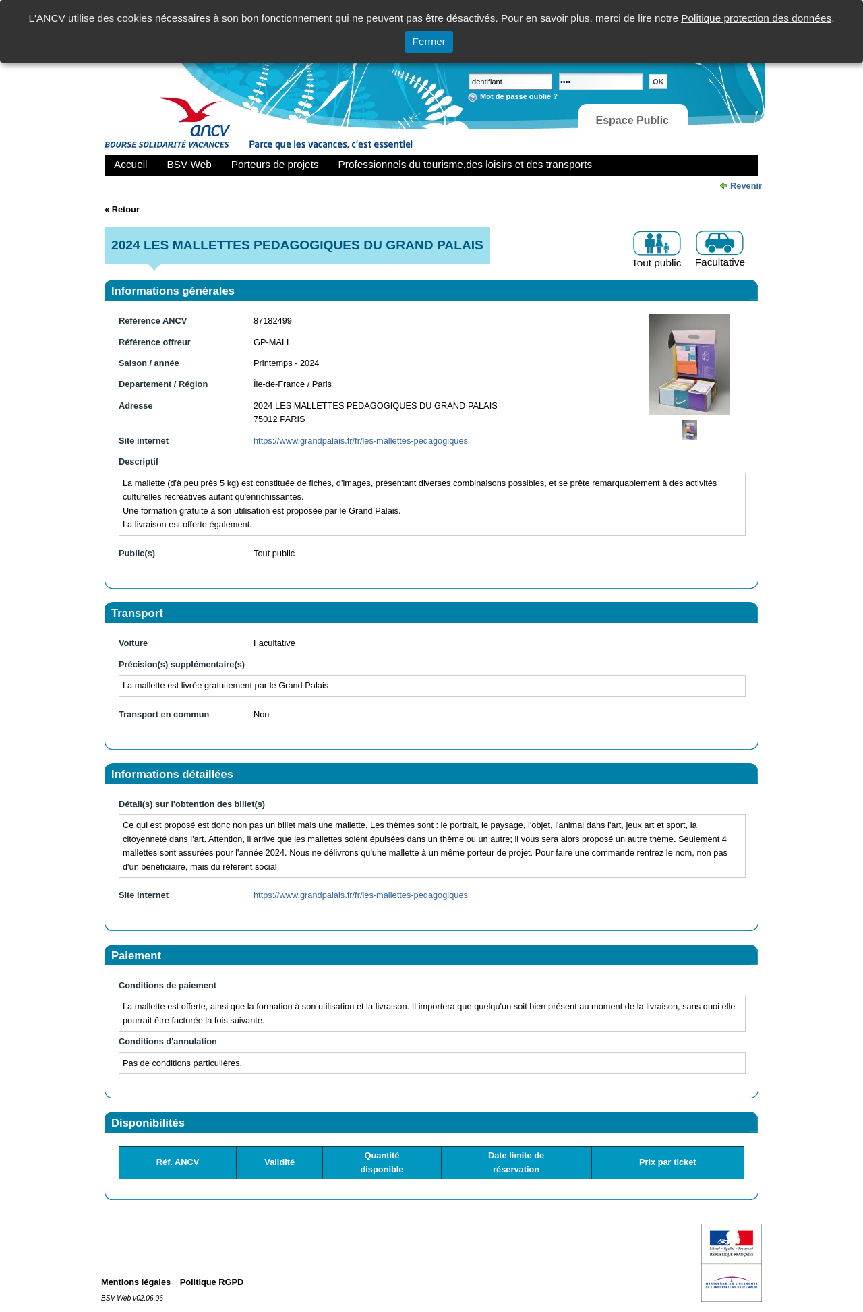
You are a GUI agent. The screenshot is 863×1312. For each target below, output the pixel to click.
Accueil (131, 164)
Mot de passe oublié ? (519, 96)
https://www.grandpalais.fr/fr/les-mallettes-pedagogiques (361, 441)
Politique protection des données (756, 18)
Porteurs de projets (275, 164)
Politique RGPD (212, 1282)
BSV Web (189, 164)
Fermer (429, 41)
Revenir (746, 186)
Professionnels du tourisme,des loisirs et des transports (465, 164)
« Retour (122, 209)
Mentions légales (136, 1282)
